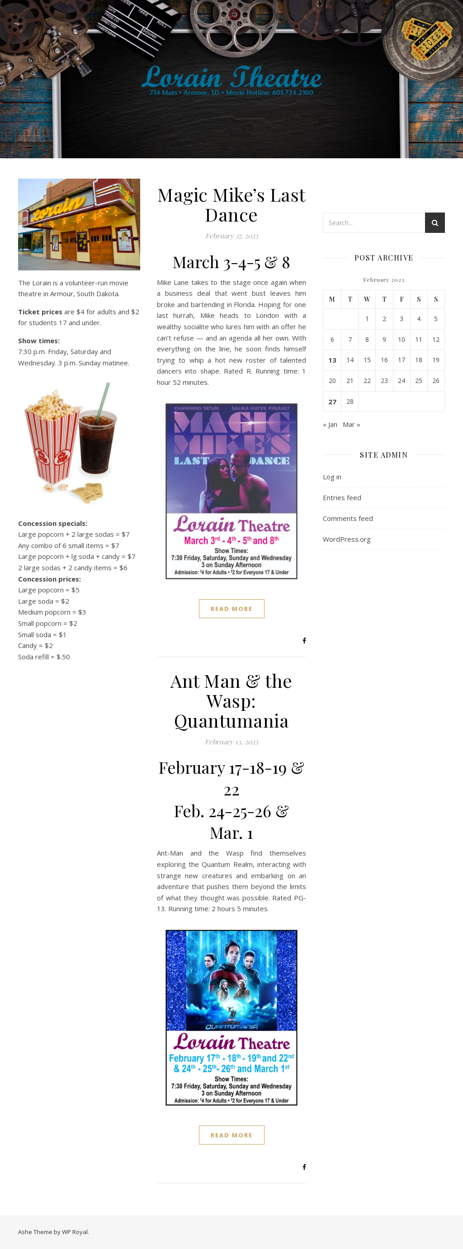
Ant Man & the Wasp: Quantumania (231, 700)
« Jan (330, 424)
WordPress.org (347, 539)
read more (232, 609)
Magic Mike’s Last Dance (231, 204)
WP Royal (75, 1232)
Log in (332, 476)
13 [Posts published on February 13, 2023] (332, 359)
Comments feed (348, 518)
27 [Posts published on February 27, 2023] (332, 401)
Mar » (351, 424)
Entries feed (342, 497)
